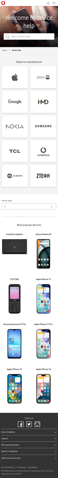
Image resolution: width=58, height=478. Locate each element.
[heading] (29, 432)
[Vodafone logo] (3, 3)
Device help (16, 50)
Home (4, 50)
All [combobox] (5, 206)
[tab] (29, 451)
